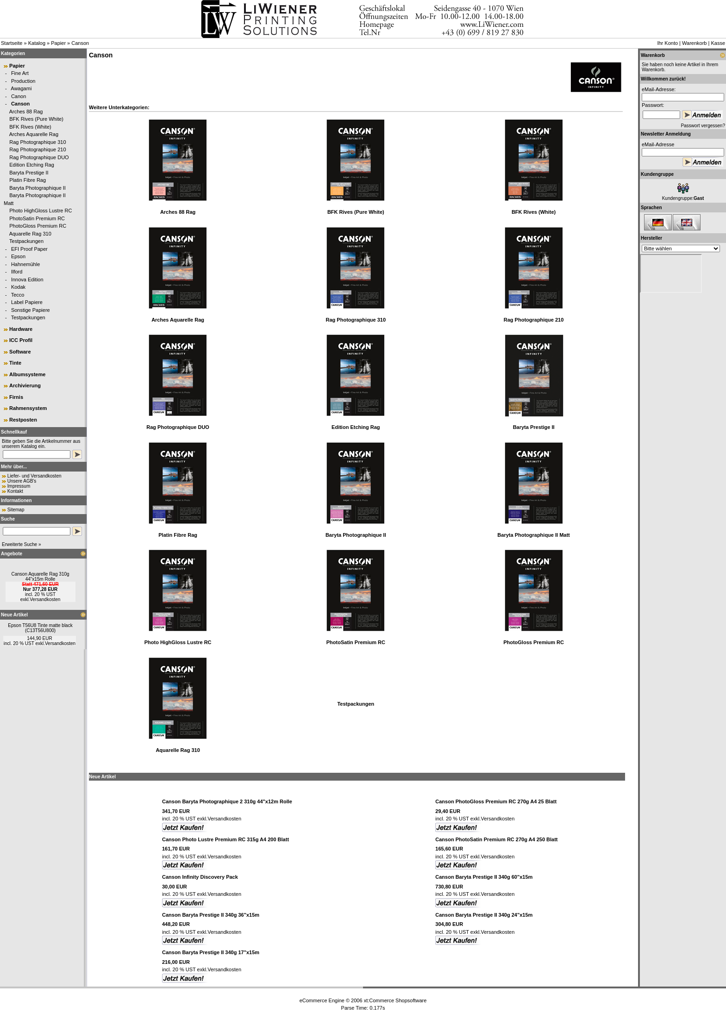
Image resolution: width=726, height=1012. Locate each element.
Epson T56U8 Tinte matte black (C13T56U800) (40, 628)
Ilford (16, 271)
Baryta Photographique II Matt (533, 535)
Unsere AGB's (22, 481)
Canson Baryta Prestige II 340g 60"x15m (483, 877)
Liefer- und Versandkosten (34, 475)
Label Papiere (27, 302)
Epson (18, 256)
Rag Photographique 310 (37, 142)
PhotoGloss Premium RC (37, 226)
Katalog (36, 43)
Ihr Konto (667, 43)
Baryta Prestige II (28, 172)
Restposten (23, 419)
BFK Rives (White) (30, 127)
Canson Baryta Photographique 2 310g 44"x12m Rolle (227, 801)
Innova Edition (27, 279)
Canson (80, 43)
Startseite (11, 43)
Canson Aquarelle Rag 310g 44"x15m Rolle (40, 576)
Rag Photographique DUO (39, 157)
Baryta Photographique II (37, 188)
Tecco (18, 295)
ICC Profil (20, 340)
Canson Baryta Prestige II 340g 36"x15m (210, 915)
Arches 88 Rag (26, 111)
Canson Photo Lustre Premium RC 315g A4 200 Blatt (225, 839)
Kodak (18, 287)
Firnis (16, 397)
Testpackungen (26, 241)
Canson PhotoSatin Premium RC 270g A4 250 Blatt (496, 839)
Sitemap (16, 509)
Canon (18, 96)
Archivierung (25, 385)
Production (23, 81)
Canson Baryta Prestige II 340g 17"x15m (210, 952)
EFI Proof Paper (29, 249)
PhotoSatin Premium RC (37, 218)
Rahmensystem (28, 408)
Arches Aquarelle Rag (33, 134)
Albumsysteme (27, 374)
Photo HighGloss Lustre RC (40, 210)
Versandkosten (45, 599)
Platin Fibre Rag (27, 180)
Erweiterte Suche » (21, 544)
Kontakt (15, 491)
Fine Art (20, 73)
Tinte (15, 363)
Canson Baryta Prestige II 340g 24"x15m (483, 915)
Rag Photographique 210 (37, 149)
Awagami (21, 88)
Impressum (18, 486)
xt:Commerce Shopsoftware (395, 1000)
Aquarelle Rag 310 (30, 233)
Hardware (20, 329)
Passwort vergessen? (703, 125)
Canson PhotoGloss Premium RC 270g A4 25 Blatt (496, 801)
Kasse (718, 43)
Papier (58, 43)
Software (20, 351)
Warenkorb (694, 43)
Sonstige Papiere (30, 310)
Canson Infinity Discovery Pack (200, 877)
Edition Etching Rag (31, 165)
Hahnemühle (25, 264)
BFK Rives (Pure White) (36, 119)
